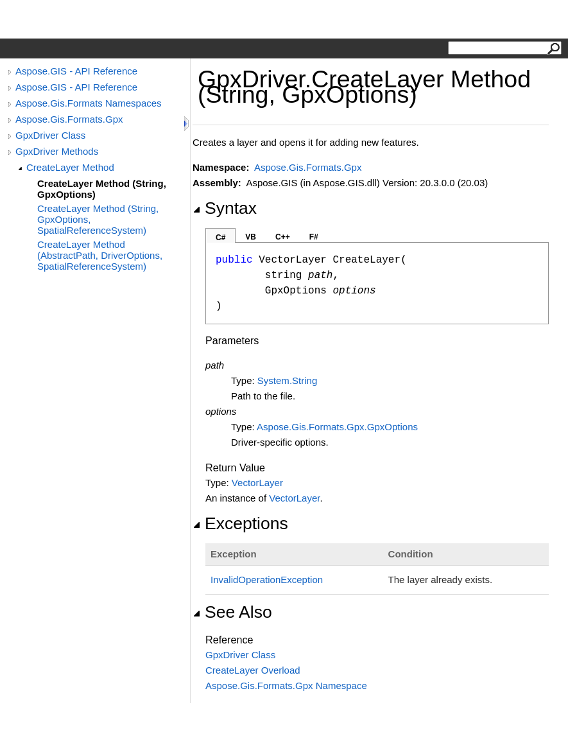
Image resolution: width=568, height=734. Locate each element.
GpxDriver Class (50, 135)
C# (220, 237)
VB (250, 236)
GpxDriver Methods (56, 151)
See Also (232, 612)
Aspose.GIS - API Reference (76, 71)
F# (313, 236)
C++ (282, 236)
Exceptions (240, 523)
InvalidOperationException (267, 579)
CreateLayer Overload (252, 670)
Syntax (225, 208)
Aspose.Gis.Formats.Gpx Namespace (286, 685)
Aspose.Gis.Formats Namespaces (88, 103)
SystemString (287, 380)
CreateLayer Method (70, 167)
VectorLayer (257, 482)
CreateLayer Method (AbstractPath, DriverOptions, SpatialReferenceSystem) (99, 255)
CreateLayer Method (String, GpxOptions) (101, 189)
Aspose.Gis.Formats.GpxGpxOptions (337, 426)
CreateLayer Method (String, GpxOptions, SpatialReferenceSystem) (98, 219)
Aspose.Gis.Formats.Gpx (69, 119)
